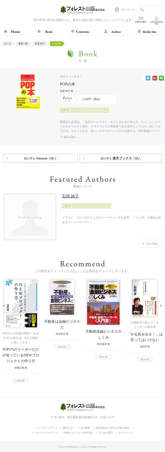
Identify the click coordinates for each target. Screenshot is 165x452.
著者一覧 (23, 43)
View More (152, 243)
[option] (20, 331)
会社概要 (85, 428)
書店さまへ (69, 428)
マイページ (128, 9)
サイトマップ (125, 432)
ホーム (7, 43)
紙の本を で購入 (40, 158)
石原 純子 (40, 43)
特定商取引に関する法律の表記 (112, 428)
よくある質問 (105, 432)
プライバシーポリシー (47, 432)
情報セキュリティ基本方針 (78, 432)
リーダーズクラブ (47, 428)
